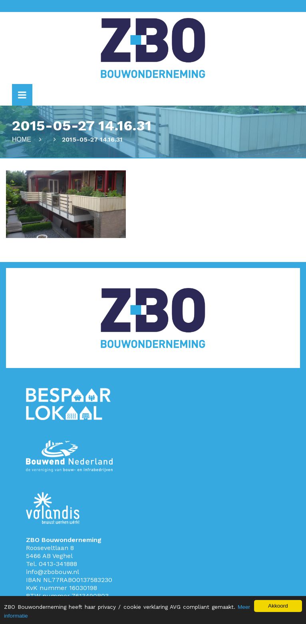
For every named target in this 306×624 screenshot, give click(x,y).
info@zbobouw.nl (52, 572)
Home (21, 139)
